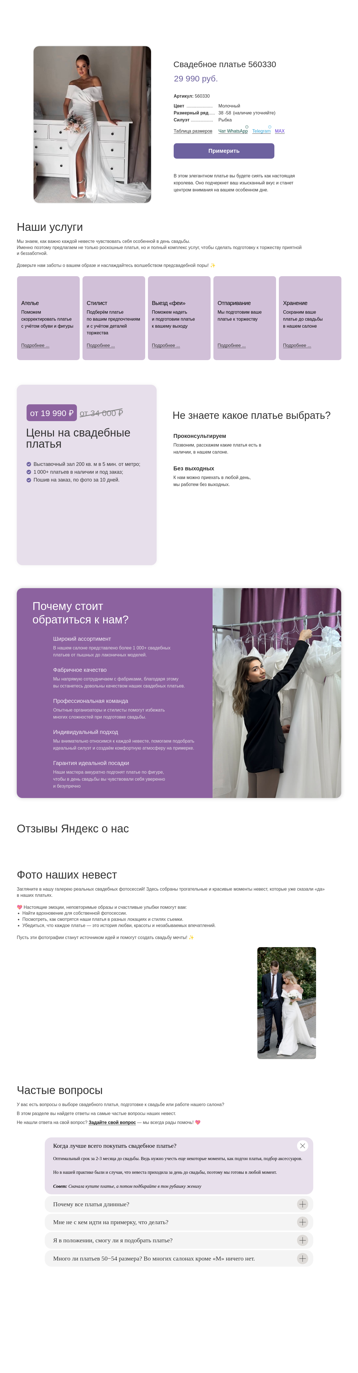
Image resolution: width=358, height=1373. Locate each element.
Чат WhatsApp (233, 131)
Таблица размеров (193, 131)
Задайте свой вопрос (112, 1122)
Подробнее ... (101, 345)
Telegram (261, 131)
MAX (280, 131)
